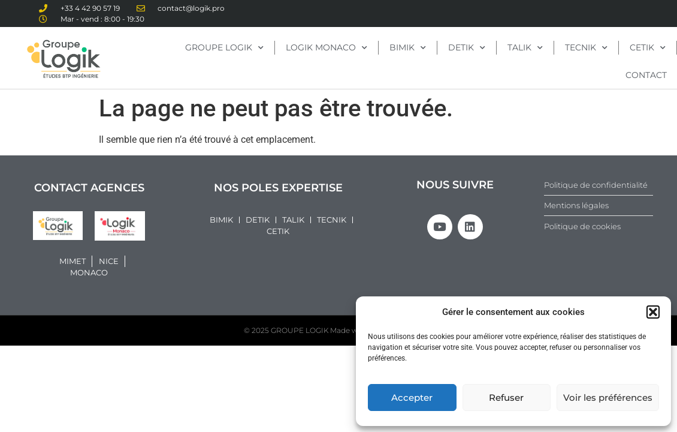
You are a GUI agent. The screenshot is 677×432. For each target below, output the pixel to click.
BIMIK (407, 48)
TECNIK (586, 48)
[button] (653, 312)
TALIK (525, 48)
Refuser (506, 397)
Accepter (412, 397)
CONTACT (646, 75)
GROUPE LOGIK (224, 48)
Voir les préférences (607, 397)
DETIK (466, 48)
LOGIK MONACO (326, 48)
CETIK (648, 48)
